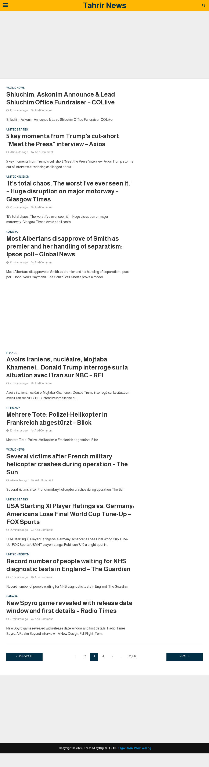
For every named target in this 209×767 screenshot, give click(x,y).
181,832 (131, 664)
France (11, 356)
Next (181, 664)
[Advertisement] (105, 44)
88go (121, 756)
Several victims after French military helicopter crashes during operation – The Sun (68, 469)
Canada (12, 234)
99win (137, 756)
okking (146, 756)
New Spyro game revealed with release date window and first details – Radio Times (70, 614)
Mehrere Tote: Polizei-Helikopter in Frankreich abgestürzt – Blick (58, 423)
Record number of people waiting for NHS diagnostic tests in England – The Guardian (70, 572)
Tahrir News (104, 5)
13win (129, 756)
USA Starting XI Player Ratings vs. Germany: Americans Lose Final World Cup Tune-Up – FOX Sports (69, 520)
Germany (13, 412)
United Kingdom (17, 178)
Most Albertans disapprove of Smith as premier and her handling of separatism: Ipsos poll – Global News (65, 249)
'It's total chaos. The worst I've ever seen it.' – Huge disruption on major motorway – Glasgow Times (68, 193)
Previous (28, 664)
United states (17, 130)
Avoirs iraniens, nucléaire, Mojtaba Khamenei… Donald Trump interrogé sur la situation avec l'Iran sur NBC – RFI (68, 371)
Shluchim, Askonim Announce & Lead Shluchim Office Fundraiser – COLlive (62, 98)
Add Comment (44, 110)
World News (15, 87)
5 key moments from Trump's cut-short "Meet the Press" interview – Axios (64, 141)
